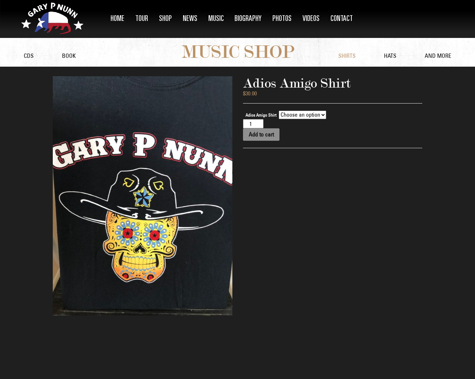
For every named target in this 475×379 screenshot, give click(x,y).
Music (216, 19)
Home (117, 19)
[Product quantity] (253, 123)
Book (69, 55)
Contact (341, 19)
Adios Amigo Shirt (260, 115)
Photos (282, 19)
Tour (141, 19)
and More (438, 55)
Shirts (347, 55)
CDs (29, 55)
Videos (311, 19)
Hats (390, 55)
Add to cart (261, 134)
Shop (165, 19)
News (190, 19)
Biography (247, 19)
